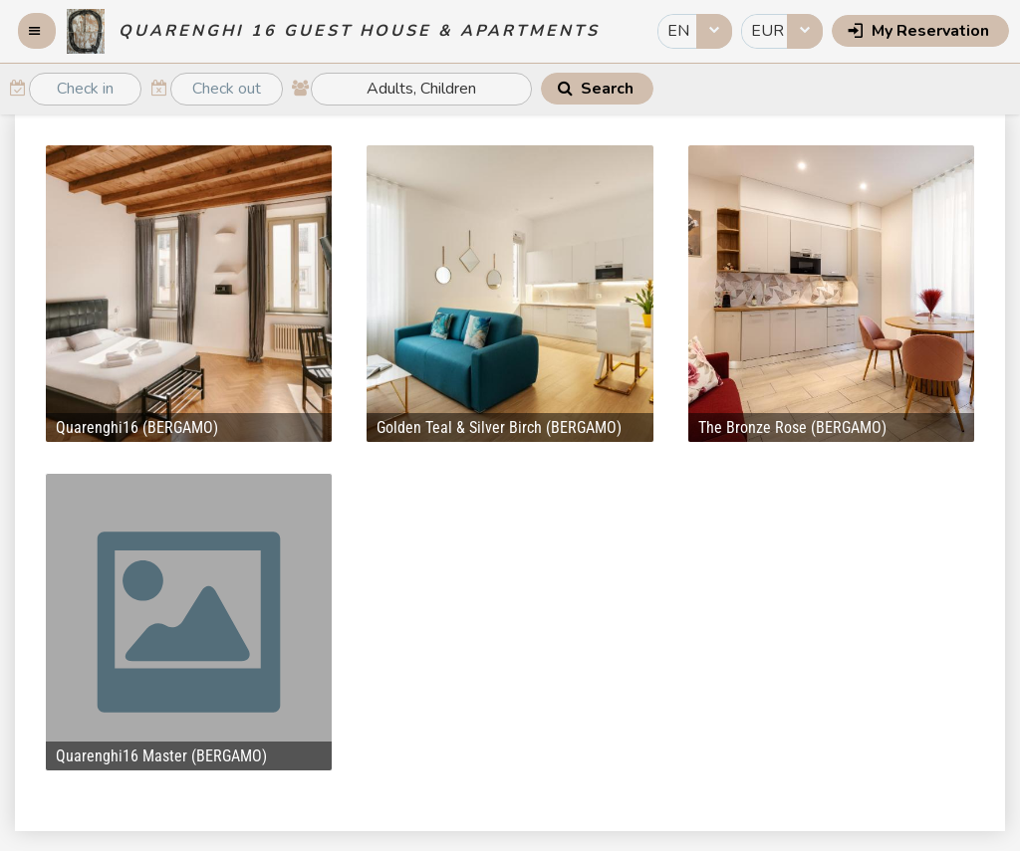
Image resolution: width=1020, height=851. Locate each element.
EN (678, 31)
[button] (37, 31)
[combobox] (694, 31)
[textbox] (85, 89)
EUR (767, 31)
